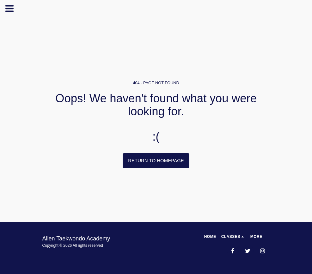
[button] (233, 237)
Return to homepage (156, 160)
